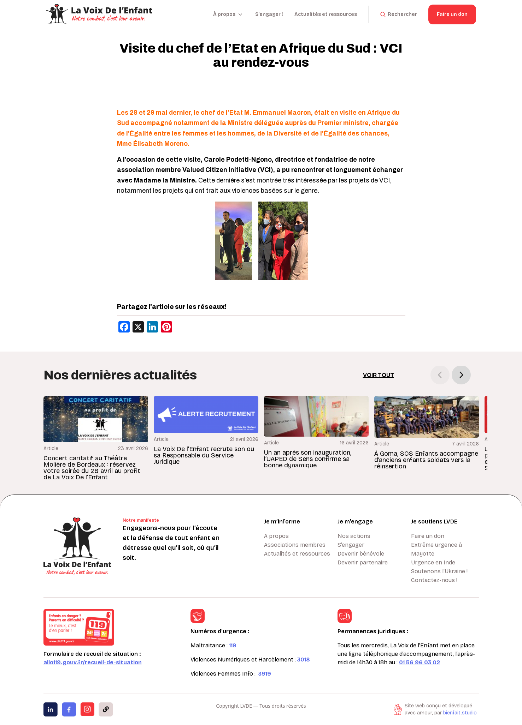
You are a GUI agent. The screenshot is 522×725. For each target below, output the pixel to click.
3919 (264, 673)
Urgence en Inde (433, 562)
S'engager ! (269, 14)
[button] (461, 375)
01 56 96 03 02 (419, 662)
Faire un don (452, 14)
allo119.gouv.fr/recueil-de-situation (92, 662)
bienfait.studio (460, 713)
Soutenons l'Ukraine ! (439, 571)
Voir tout (378, 375)
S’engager (351, 544)
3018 (303, 659)
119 (232, 645)
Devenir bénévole (361, 553)
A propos (276, 536)
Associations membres (294, 544)
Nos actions (354, 536)
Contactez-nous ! (434, 580)
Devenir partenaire (363, 562)
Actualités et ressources (325, 14)
